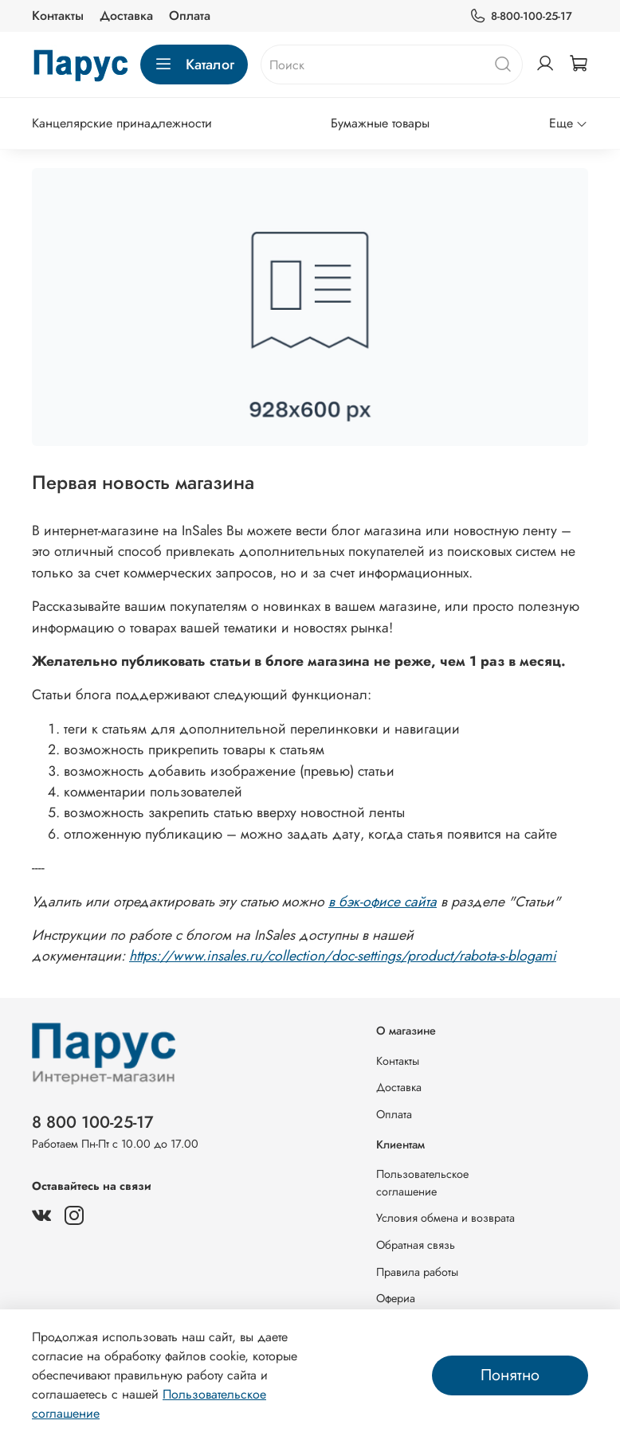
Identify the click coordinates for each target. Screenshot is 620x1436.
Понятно (510, 1375)
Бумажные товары (380, 123)
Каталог (194, 64)
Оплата (189, 15)
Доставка (126, 15)
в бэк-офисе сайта (382, 901)
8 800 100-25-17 (93, 1122)
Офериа (395, 1298)
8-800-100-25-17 (520, 16)
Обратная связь (415, 1245)
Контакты (58, 15)
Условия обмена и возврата (445, 1218)
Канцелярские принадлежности (122, 123)
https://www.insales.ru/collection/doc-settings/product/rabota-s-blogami (342, 955)
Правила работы (417, 1272)
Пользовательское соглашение (422, 1182)
